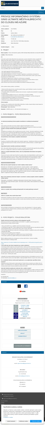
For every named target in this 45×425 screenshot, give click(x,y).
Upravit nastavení (13, 421)
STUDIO (2, 402)
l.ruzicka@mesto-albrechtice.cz (17, 36)
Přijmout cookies (36, 421)
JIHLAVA (2, 404)
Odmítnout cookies (24, 421)
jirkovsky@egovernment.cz (24, 376)
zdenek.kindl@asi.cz (12, 278)
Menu (41, 12)
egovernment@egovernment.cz (24, 363)
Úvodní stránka (4, 400)
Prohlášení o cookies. (8, 417)
